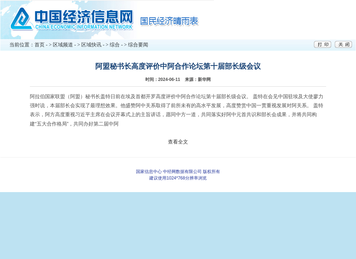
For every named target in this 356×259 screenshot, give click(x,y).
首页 (40, 44)
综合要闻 (138, 44)
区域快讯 (91, 44)
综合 (115, 44)
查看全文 (178, 142)
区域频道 (63, 44)
